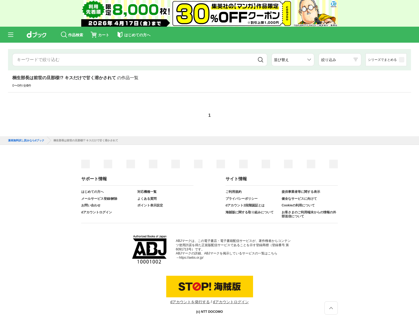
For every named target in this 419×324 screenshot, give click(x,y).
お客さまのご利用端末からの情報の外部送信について (309, 214)
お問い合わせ (90, 205)
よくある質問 (147, 199)
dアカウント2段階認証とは (245, 205)
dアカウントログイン (96, 212)
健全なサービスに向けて (299, 199)
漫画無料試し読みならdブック (26, 140)
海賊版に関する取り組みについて (250, 212)
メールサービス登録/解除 (99, 199)
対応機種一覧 (147, 192)
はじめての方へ (92, 192)
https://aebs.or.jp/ (191, 257)
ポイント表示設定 (150, 205)
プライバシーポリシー (242, 199)
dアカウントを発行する (190, 302)
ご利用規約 (234, 192)
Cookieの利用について (298, 205)
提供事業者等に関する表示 (301, 192)
